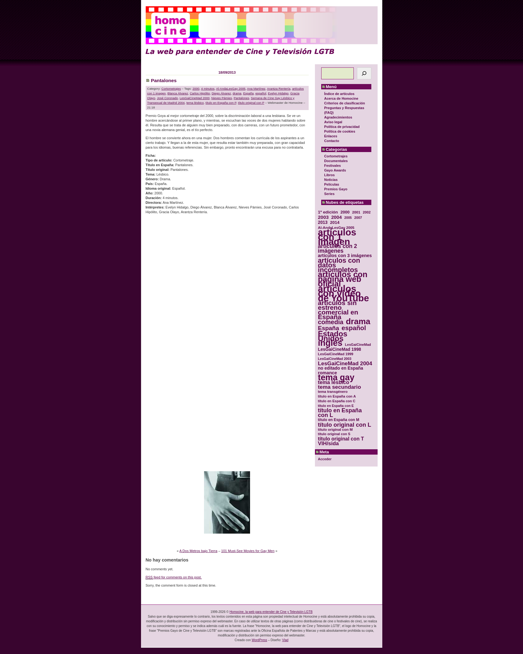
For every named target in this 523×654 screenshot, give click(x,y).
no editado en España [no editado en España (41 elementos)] (340, 368)
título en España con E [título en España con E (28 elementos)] (336, 406)
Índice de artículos (339, 94)
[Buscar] (364, 73)
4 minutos (208, 88)
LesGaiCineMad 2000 (195, 98)
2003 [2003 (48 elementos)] (323, 217)
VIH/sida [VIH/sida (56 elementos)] (328, 443)
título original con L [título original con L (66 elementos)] (344, 424)
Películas (331, 184)
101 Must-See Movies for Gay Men (248, 551)
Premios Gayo (336, 189)
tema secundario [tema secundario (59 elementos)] (339, 387)
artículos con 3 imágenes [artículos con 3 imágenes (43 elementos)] (345, 255)
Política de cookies (339, 131)
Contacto (331, 141)
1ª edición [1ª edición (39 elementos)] (328, 212)
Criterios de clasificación (344, 103)
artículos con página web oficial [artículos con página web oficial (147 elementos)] (343, 279)
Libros (329, 175)
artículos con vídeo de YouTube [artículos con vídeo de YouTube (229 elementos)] (343, 293)
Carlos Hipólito (200, 93)
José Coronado (167, 98)
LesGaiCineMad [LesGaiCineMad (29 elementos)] (358, 344)
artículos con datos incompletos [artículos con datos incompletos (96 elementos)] (339, 265)
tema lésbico (195, 102)
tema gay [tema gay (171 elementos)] (336, 377)
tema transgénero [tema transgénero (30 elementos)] (333, 391)
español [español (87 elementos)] (354, 327)
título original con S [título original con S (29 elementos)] (334, 434)
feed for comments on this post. (174, 577)
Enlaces (330, 136)
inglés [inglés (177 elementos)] (330, 343)
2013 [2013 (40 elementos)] (323, 222)
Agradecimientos (338, 117)
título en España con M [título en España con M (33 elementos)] (338, 420)
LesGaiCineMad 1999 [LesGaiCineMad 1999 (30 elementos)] (335, 354)
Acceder (325, 459)
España (248, 93)
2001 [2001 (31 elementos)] (356, 212)
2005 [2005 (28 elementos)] (348, 217)
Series (329, 194)
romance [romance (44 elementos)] (327, 373)
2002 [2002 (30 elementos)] (367, 212)
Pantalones (164, 80)
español (260, 93)
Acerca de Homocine (341, 98)
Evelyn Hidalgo (278, 93)
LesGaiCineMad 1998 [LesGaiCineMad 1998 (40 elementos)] (339, 349)
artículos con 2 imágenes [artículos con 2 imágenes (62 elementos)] (337, 248)
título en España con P (221, 102)
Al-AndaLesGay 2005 (230, 88)
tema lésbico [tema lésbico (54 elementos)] (333, 382)
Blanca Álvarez (177, 93)
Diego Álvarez (221, 93)
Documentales (336, 161)
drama (237, 93)
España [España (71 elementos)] (328, 328)
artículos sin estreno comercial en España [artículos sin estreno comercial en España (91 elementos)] (338, 309)
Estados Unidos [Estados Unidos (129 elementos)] (333, 336)
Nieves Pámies (221, 98)
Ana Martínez (256, 88)
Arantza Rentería (278, 88)
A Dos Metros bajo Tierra (198, 551)
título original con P (251, 102)
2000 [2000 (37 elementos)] (344, 212)
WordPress (259, 640)
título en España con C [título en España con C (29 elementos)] (336, 401)
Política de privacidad (342, 127)
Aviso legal (333, 122)
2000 (195, 88)
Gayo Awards (335, 170)
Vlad (285, 640)
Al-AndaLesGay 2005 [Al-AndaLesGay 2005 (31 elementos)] (336, 227)
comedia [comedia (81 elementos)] (330, 322)
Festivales (332, 165)
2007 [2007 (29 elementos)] (358, 217)
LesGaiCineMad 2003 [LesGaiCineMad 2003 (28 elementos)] (335, 359)
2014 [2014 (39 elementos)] (334, 222)
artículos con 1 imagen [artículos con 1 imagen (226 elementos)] (337, 237)
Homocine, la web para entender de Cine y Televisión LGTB (270, 612)
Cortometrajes (336, 156)
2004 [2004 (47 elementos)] (336, 217)
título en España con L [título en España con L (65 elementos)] (340, 413)
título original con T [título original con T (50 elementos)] (341, 438)
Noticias (331, 180)
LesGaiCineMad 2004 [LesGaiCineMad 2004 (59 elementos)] (345, 363)
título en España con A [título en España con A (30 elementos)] (337, 396)
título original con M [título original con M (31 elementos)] (335, 429)
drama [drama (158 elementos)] (358, 321)
